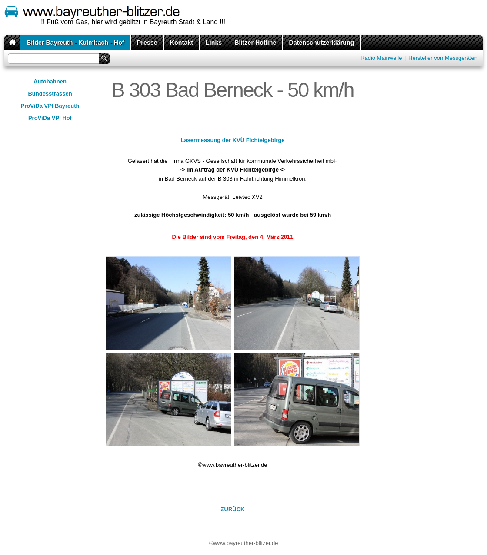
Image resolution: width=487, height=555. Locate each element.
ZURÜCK (233, 509)
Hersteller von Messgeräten (442, 58)
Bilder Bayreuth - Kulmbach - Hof (75, 42)
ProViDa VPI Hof (50, 118)
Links (214, 42)
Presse (147, 42)
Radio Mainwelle (381, 58)
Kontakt (181, 42)
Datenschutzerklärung (321, 42)
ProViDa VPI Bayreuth (50, 105)
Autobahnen (50, 81)
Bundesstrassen (50, 93)
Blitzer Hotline (255, 42)
